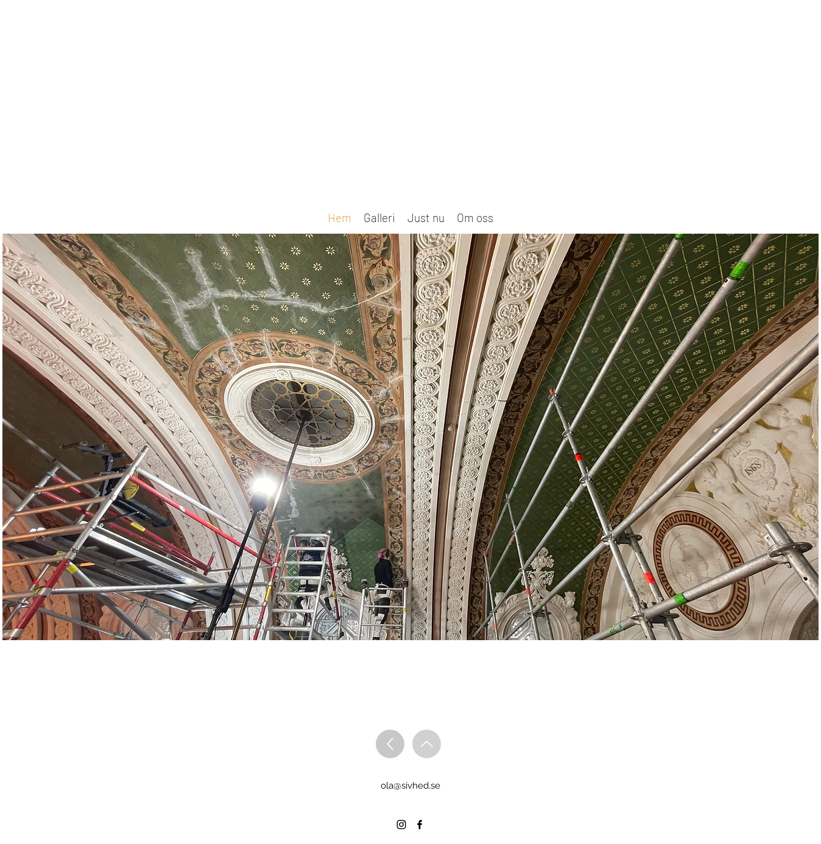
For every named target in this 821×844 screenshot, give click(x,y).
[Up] (390, 744)
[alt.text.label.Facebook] (420, 824)
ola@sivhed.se (410, 785)
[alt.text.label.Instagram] (401, 824)
